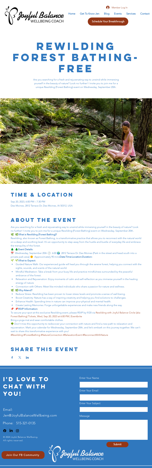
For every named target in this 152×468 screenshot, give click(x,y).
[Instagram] (17, 431)
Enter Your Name (89, 378)
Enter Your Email (88, 390)
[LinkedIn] (11, 431)
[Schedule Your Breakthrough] (108, 22)
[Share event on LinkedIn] (27, 357)
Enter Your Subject (90, 403)
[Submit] (117, 444)
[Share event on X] (19, 357)
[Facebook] (5, 431)
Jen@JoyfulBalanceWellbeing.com (30, 415)
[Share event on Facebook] (12, 357)
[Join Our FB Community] (23, 455)
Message (84, 416)
